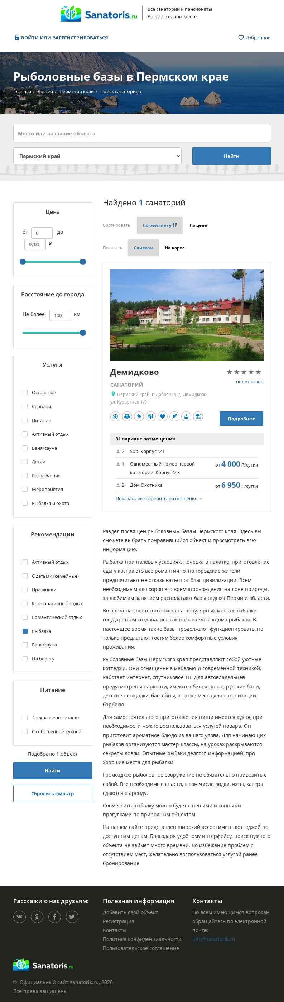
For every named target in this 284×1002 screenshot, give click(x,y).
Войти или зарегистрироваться (61, 37)
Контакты (114, 930)
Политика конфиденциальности (142, 939)
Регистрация (118, 921)
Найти (232, 156)
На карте (175, 248)
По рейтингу (160, 225)
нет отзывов (249, 381)
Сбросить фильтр (52, 793)
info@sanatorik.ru (213, 939)
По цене (198, 225)
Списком (144, 248)
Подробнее (241, 418)
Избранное (254, 37)
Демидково (134, 371)
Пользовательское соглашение (141, 948)
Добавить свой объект (130, 912)
